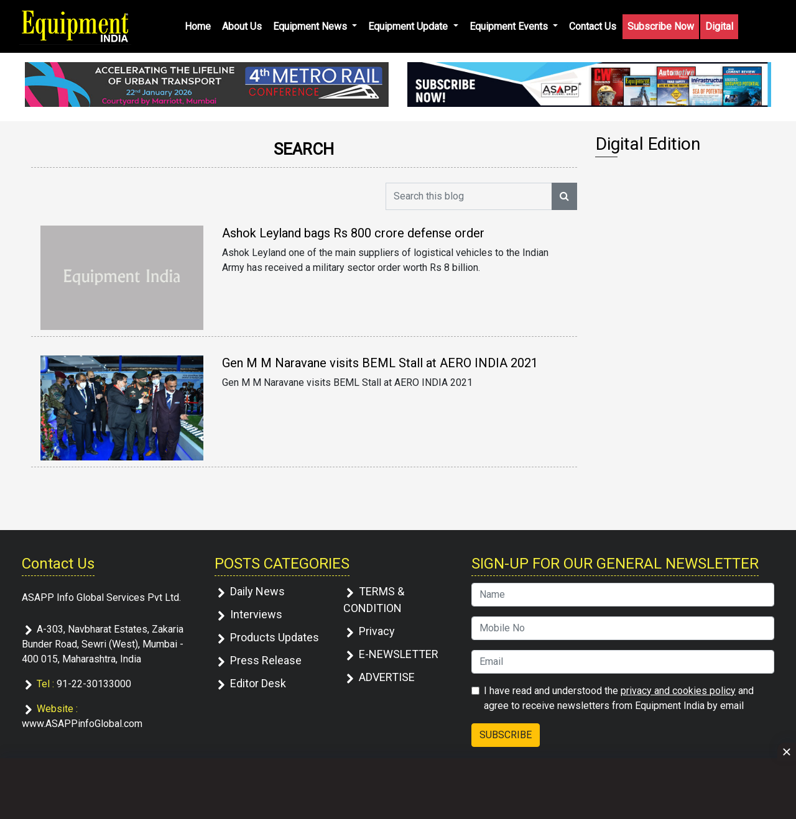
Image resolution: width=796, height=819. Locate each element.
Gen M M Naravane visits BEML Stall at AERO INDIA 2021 (380, 362)
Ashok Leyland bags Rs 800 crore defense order (353, 233)
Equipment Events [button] (510, 26)
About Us (242, 26)
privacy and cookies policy (678, 691)
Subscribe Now (660, 26)
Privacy (377, 631)
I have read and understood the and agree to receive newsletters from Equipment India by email (619, 698)
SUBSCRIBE (505, 735)
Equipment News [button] (311, 26)
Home (198, 26)
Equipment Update (409, 26)
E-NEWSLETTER (398, 654)
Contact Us (592, 26)
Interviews (256, 614)
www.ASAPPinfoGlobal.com (82, 724)
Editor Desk (258, 683)
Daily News (257, 591)
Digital (719, 26)
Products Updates (274, 637)
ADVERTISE (387, 677)
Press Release (266, 660)
